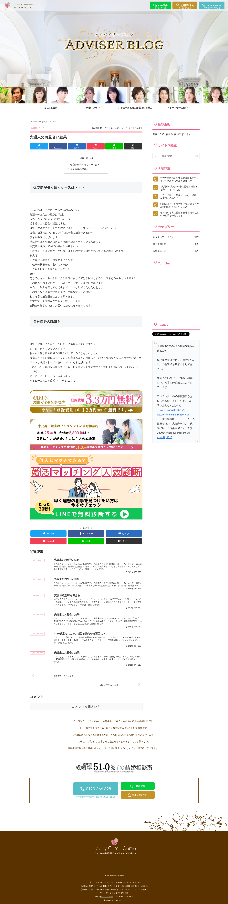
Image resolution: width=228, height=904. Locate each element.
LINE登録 (160, 6)
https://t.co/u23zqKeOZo (171, 409)
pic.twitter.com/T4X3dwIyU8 (173, 414)
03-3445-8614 (106, 896)
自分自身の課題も (79, 169)
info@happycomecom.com (114, 900)
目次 (82, 158)
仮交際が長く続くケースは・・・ (87, 164)
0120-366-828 (211, 6)
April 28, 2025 (164, 437)
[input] (176, 156)
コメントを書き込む (86, 706)
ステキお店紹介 (176, 244)
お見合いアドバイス (39, 128)
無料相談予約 (185, 6)
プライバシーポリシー (114, 875)
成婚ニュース (176, 251)
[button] (196, 155)
